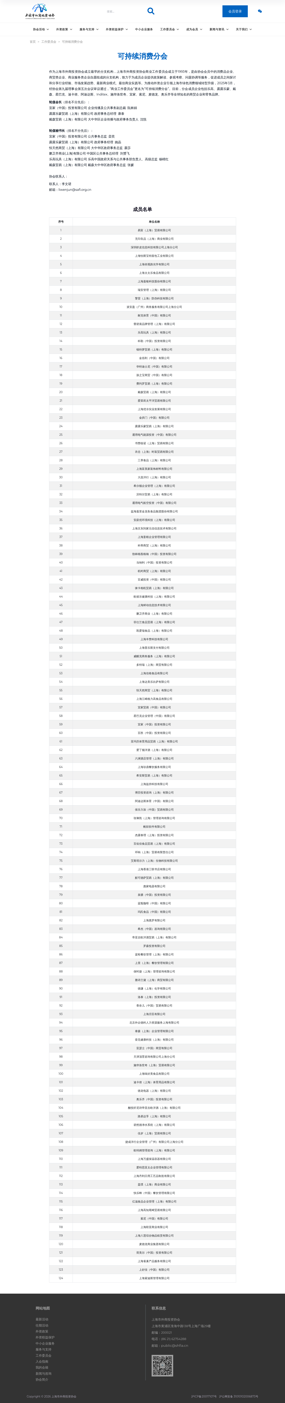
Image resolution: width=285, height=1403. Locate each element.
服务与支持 (89, 29)
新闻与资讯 (219, 29)
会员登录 (235, 12)
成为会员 (194, 29)
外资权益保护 (117, 29)
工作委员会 (169, 29)
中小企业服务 (144, 29)
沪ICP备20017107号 (204, 1396)
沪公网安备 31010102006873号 (238, 1396)
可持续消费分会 (72, 42)
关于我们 (244, 29)
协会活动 (41, 29)
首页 (33, 42)
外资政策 (64, 29)
